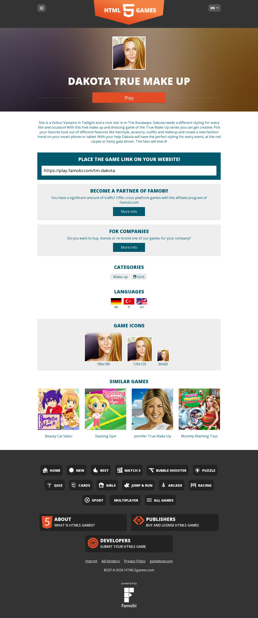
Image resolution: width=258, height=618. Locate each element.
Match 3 (128, 470)
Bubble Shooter (167, 470)
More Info (129, 211)
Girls (139, 276)
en (141, 303)
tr (129, 303)
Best (101, 470)
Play (129, 97)
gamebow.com (161, 561)
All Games (160, 500)
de (116, 303)
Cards (80, 485)
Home (51, 470)
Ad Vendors (110, 561)
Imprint (91, 561)
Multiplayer (126, 500)
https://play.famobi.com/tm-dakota (129, 171)
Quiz (55, 485)
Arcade (171, 485)
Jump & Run (138, 485)
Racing (201, 485)
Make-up (120, 276)
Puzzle (205, 470)
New (76, 470)
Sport (94, 500)
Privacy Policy (134, 561)
